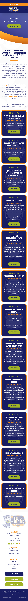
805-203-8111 (14, 574)
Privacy (14, 594)
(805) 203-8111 (14, 4)
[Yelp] (16, 543)
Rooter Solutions (8, 85)
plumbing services (13, 96)
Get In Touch (14, 131)
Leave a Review (14, 579)
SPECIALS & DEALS (14, 584)
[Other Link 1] (19, 543)
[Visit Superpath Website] (7, 598)
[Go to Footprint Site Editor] (21, 598)
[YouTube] (14, 543)
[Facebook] (9, 543)
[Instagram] (11, 543)
